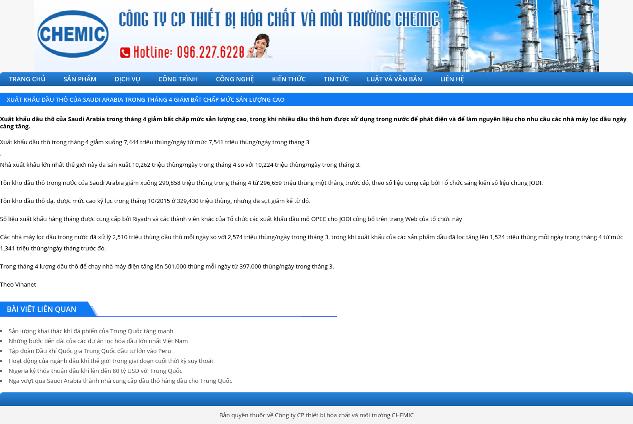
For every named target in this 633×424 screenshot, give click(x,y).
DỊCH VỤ (128, 79)
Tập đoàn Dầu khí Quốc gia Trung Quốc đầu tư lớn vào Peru (90, 351)
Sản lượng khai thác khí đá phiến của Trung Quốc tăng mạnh (91, 331)
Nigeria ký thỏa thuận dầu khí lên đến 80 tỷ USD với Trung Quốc (95, 371)
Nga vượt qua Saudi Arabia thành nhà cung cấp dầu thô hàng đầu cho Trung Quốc (120, 381)
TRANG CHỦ (27, 79)
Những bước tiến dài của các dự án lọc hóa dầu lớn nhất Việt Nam (98, 341)
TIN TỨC (336, 79)
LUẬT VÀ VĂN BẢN (394, 79)
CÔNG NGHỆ (235, 79)
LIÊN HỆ (452, 79)
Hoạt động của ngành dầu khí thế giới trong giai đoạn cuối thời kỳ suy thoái (111, 361)
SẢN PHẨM (80, 79)
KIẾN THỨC (289, 79)
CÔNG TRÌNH (178, 79)
